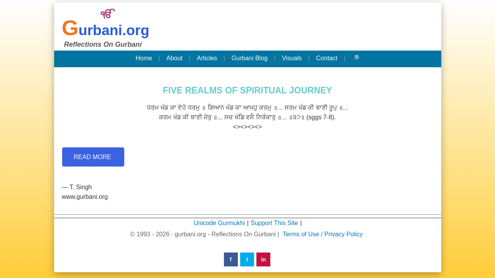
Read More (92, 157)
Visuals (292, 58)
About (174, 58)
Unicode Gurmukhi (219, 223)
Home (143, 58)
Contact (326, 58)
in (263, 259)
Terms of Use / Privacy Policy (323, 234)
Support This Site (274, 223)
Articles (207, 58)
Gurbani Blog (250, 58)
